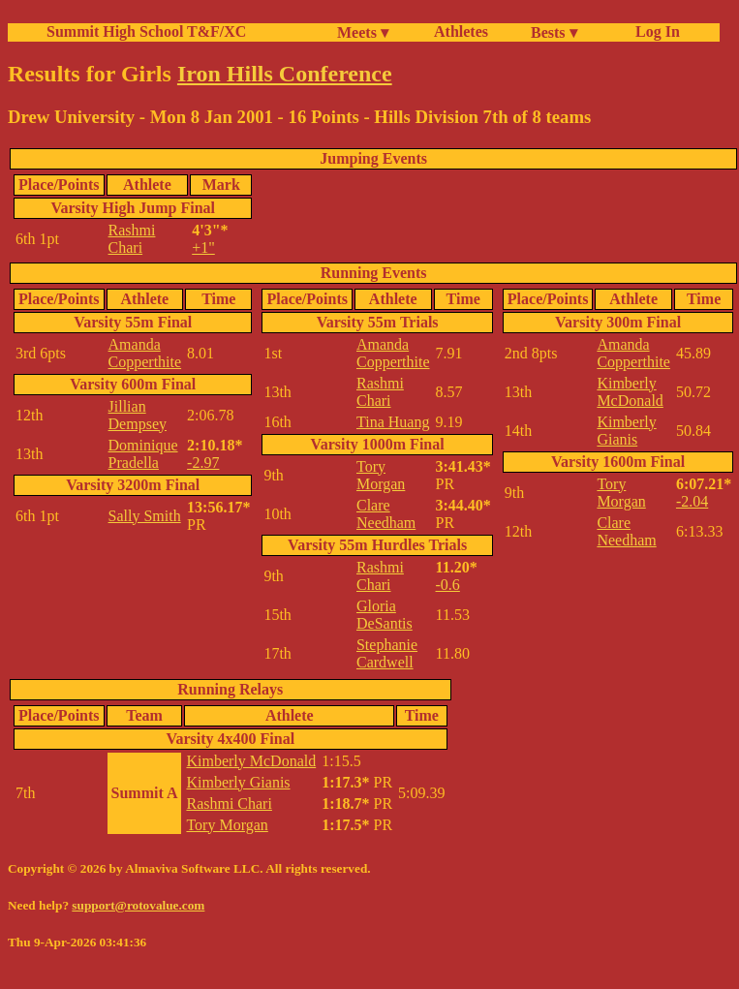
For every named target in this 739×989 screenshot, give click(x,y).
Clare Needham (386, 514)
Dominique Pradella (143, 454)
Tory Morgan (380, 475)
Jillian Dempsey (137, 415)
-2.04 (692, 501)
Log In (654, 31)
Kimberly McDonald (629, 392)
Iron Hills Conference (284, 73)
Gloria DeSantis (384, 615)
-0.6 (448, 584)
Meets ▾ (362, 32)
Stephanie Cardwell (386, 653)
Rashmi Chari (132, 239)
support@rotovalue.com (138, 905)
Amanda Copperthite (145, 353)
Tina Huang (392, 422)
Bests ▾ (554, 32)
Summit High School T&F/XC (146, 31)
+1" (203, 247)
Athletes (461, 31)
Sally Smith (144, 516)
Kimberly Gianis (626, 431)
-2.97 (203, 462)
